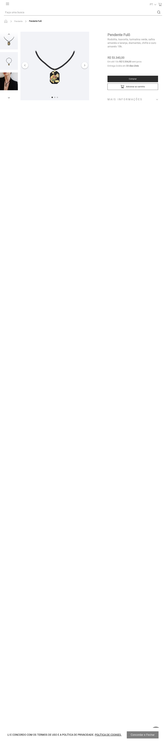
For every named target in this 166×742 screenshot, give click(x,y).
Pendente (18, 21)
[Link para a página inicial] (6, 21)
